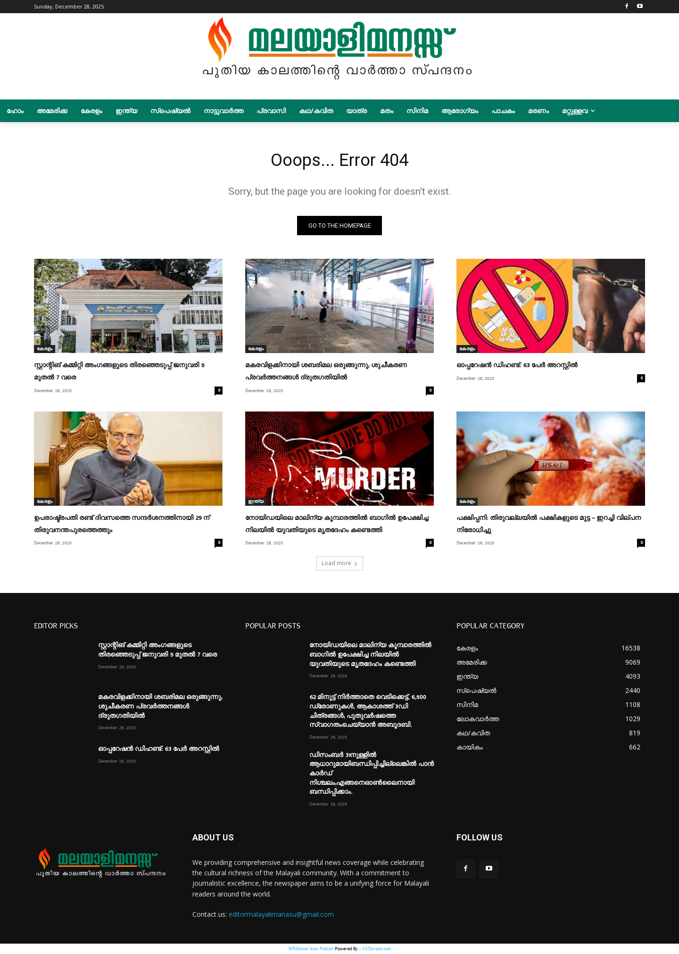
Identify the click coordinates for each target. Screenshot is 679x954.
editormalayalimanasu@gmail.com (281, 915)
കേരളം (44, 351)
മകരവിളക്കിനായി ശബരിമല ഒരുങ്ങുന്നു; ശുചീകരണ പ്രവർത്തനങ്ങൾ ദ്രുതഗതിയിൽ (160, 707)
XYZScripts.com (376, 949)
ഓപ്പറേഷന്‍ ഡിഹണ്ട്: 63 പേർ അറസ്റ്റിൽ (517, 367)
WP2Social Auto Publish (310, 949)
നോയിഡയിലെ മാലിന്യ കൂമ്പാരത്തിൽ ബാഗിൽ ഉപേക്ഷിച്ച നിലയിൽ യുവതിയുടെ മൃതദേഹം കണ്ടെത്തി (370, 655)
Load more (340, 564)
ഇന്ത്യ (256, 503)
